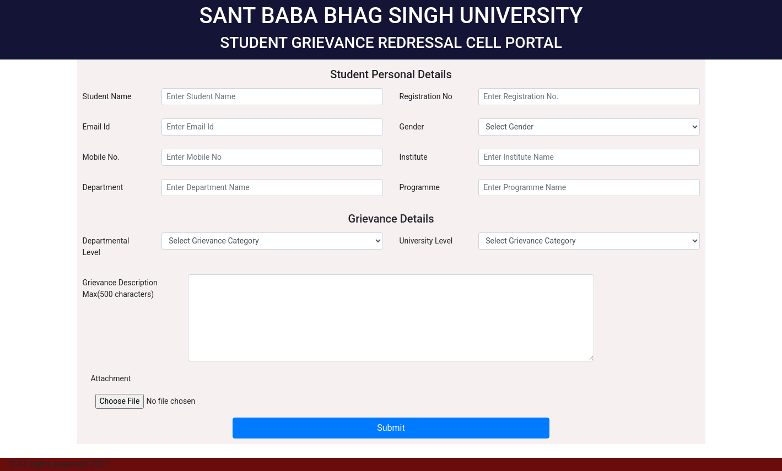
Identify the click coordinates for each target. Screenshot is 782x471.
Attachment (111, 378)
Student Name (107, 96)
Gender (412, 126)
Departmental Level (106, 246)
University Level (426, 240)
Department (103, 187)
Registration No (426, 96)
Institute (414, 157)
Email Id (96, 126)
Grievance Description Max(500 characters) (120, 288)
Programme (420, 187)
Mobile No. (101, 157)
